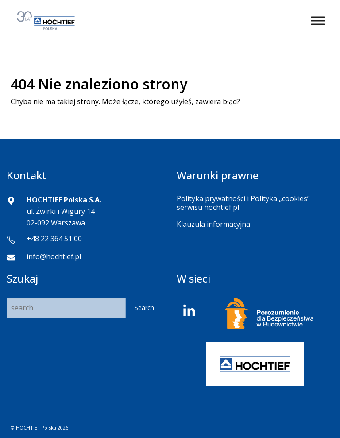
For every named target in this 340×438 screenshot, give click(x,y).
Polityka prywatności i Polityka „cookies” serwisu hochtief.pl (243, 203)
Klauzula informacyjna (213, 224)
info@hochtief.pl (54, 256)
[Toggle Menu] (318, 20)
